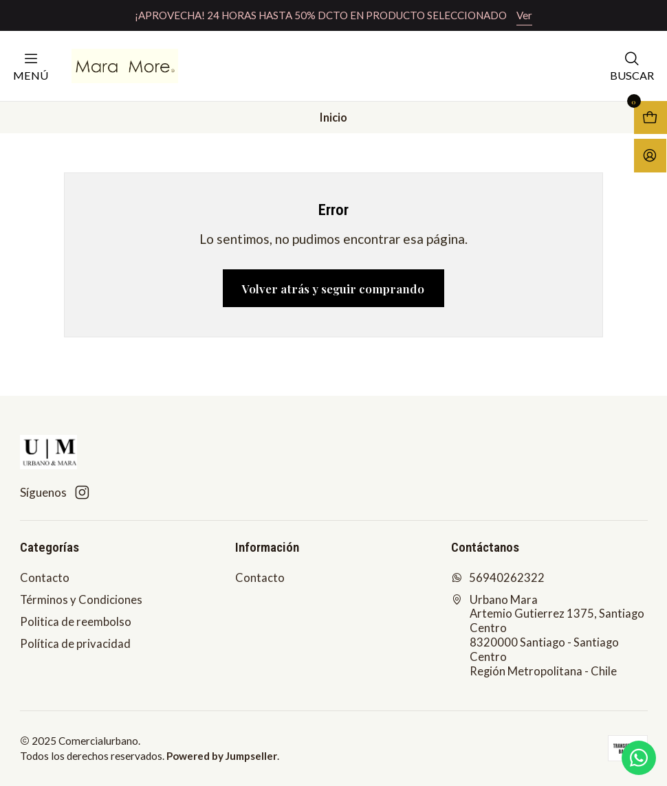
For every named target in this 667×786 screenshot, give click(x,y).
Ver (524, 15)
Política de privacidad (75, 644)
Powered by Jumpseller (221, 756)
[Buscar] (631, 65)
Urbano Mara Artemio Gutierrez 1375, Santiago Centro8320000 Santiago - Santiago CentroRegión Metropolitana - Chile (547, 635)
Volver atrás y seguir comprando (333, 288)
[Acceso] (650, 155)
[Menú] (31, 65)
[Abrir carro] (650, 117)
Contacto (44, 578)
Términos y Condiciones (81, 600)
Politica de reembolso (75, 622)
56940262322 (498, 578)
